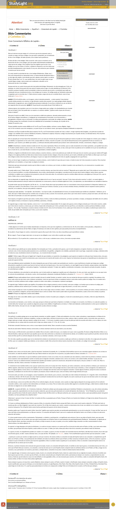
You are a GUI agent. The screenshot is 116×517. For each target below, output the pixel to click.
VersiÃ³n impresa (62, 62)
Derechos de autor (62, 64)
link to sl (83, 501)
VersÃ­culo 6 (12, 245)
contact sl (69, 501)
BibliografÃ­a (61, 66)
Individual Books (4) (63, 78)
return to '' (101, 213)
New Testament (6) (63, 75)
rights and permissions (57, 501)
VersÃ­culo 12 (12, 348)
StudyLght (18, 3)
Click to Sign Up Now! (99, 1)
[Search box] (62, 55)
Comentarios (22, 29)
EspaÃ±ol (35, 29)
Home (11, 29)
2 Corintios (63, 29)
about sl (76, 501)
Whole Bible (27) (62, 73)
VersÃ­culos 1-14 (13, 217)
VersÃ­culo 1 (12, 50)
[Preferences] (107, 7)
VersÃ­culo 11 (12, 313)
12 (14, 45)
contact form (85, 504)
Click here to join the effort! (47, 24)
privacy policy (43, 501)
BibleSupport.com (21, 482)
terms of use (33, 501)
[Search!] (70, 55)
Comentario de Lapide (49, 29)
